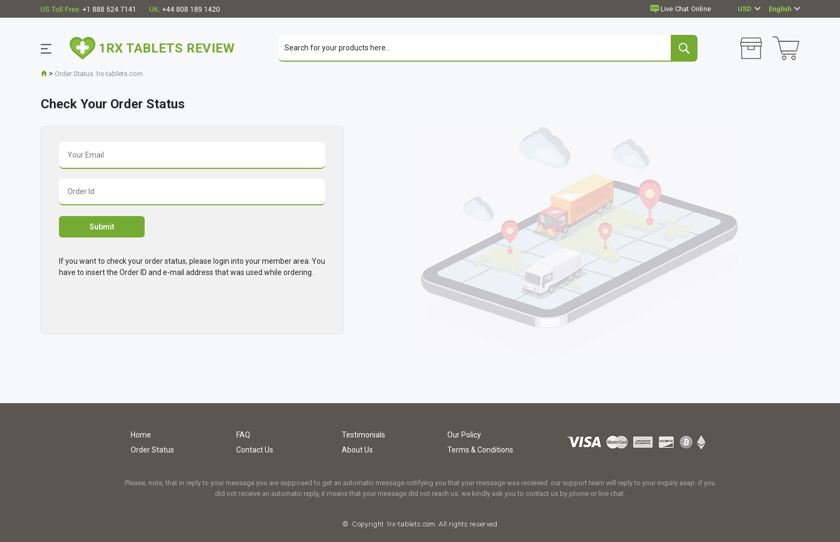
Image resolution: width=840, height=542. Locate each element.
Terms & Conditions (480, 450)
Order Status (152, 450)
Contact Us (254, 450)
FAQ (243, 434)
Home (141, 434)
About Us (357, 450)
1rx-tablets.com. (410, 524)
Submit (102, 226)
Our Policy (464, 434)
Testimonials (363, 434)
